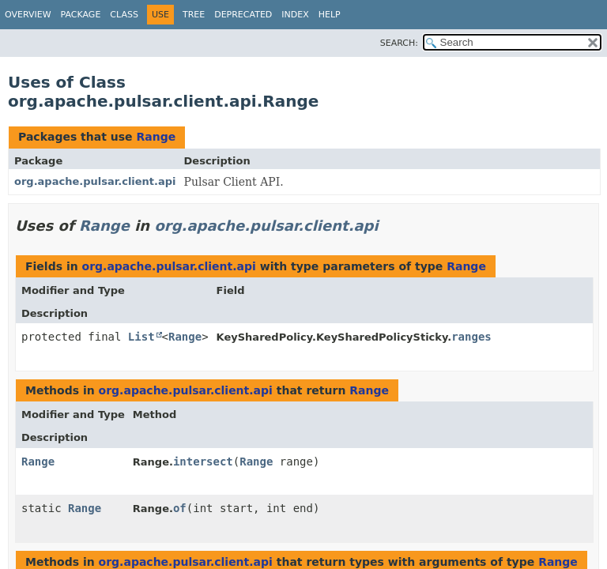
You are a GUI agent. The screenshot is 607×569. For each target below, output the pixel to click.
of (180, 508)
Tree (194, 14)
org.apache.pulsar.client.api (95, 181)
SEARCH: (399, 43)
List (141, 336)
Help (330, 14)
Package (81, 14)
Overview (28, 14)
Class (124, 14)
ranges (471, 336)
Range (155, 136)
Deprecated (243, 14)
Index (294, 14)
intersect (203, 461)
